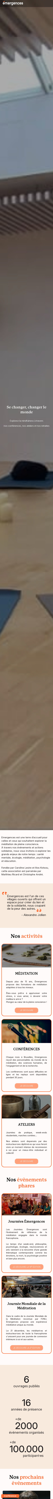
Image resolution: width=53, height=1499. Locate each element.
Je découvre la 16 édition (26, 1266)
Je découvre (26, 1010)
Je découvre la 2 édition (26, 1347)
